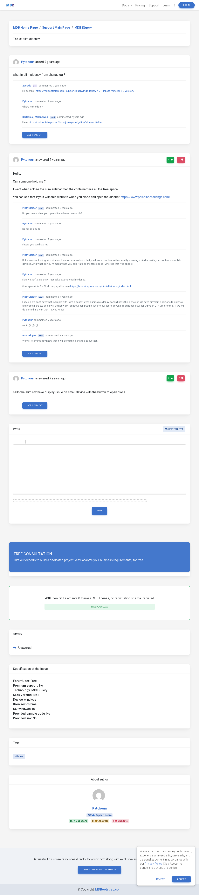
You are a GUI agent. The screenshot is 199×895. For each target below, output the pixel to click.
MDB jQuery (83, 27)
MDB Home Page (25, 27)
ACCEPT (181, 879)
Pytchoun (28, 62)
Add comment (35, 135)
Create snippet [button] (174, 429)
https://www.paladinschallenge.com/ (145, 197)
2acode (26, 85)
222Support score (99, 815)
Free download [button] (99, 607)
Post (99, 510)
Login (186, 5)
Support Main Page (56, 27)
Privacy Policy (153, 863)
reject (160, 879)
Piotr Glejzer (29, 207)
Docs (126, 5)
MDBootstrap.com (108, 889)
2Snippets (120, 821)
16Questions (78, 821)
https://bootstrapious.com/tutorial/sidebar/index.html (100, 286)
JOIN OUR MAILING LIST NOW (99, 869)
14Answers (100, 821)
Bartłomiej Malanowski (35, 117)
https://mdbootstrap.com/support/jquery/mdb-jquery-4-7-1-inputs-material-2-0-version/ (85, 90)
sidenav (19, 756)
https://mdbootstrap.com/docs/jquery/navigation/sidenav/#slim (65, 122)
